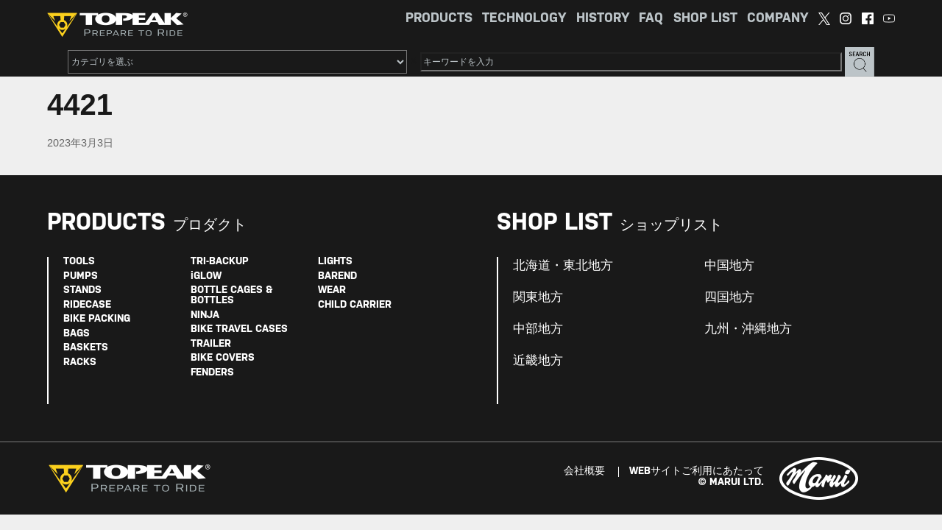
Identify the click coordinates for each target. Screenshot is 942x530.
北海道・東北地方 (563, 266)
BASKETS (85, 348)
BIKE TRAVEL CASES (239, 329)
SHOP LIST (705, 19)
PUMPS (80, 276)
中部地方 (538, 329)
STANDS (82, 290)
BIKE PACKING (96, 319)
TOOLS (79, 261)
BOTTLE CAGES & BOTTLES (231, 295)
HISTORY (602, 19)
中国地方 (729, 266)
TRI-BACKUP (220, 261)
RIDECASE (87, 305)
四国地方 (729, 297)
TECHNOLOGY (524, 19)
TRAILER (211, 344)
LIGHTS (335, 261)
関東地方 (538, 297)
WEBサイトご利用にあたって (696, 471)
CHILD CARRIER (355, 305)
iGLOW (206, 276)
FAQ (651, 19)
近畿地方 (538, 361)
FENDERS (212, 373)
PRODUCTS (439, 19)
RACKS (79, 362)
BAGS (76, 334)
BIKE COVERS (223, 358)
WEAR (332, 290)
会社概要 (584, 471)
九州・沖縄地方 (748, 329)
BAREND (337, 276)
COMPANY (777, 19)
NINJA (205, 315)
